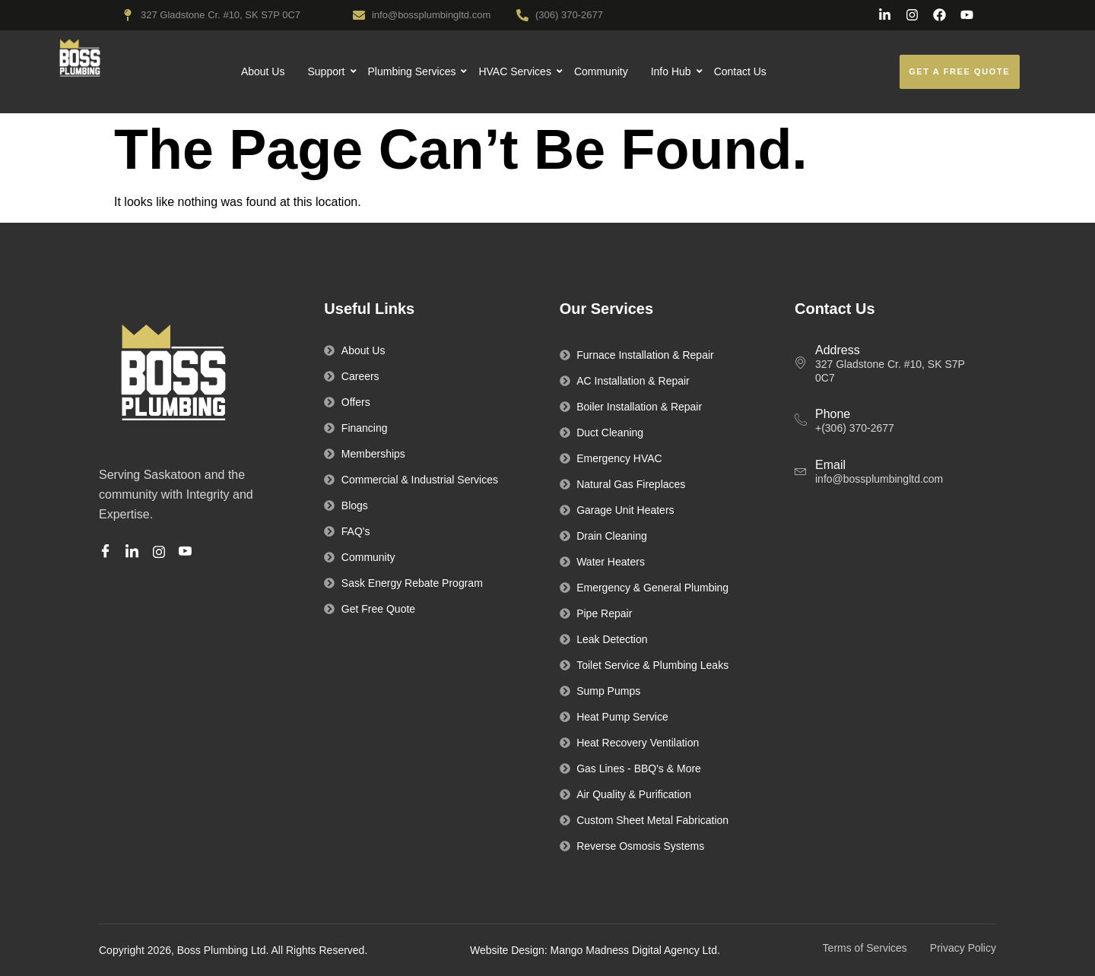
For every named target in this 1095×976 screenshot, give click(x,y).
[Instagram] (161, 552)
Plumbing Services (412, 71)
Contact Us (740, 71)
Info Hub (671, 71)
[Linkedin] (134, 552)
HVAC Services (514, 71)
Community (601, 71)
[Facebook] (107, 552)
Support (326, 71)
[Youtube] (187, 552)
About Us (263, 71)
